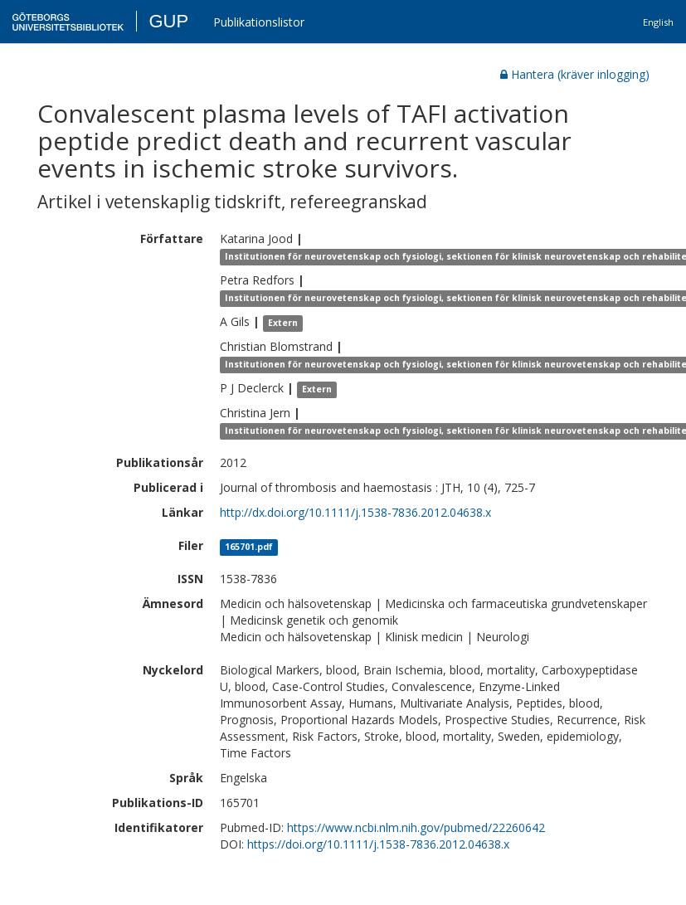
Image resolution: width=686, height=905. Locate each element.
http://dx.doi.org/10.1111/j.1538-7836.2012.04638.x (355, 512)
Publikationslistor (258, 22)
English (658, 22)
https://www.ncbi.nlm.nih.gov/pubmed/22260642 (416, 827)
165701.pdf (249, 546)
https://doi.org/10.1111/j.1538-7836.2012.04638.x (378, 844)
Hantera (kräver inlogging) (575, 74)
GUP (168, 21)
